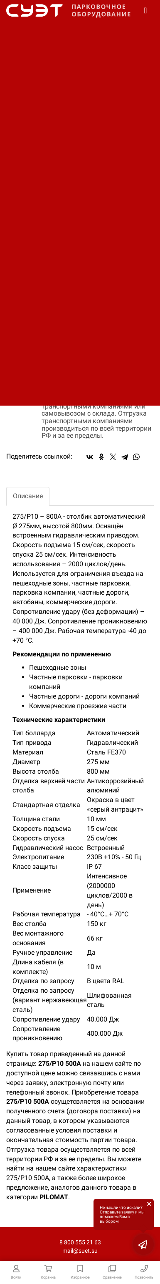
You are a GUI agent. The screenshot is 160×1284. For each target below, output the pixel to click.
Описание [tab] (28, 496)
